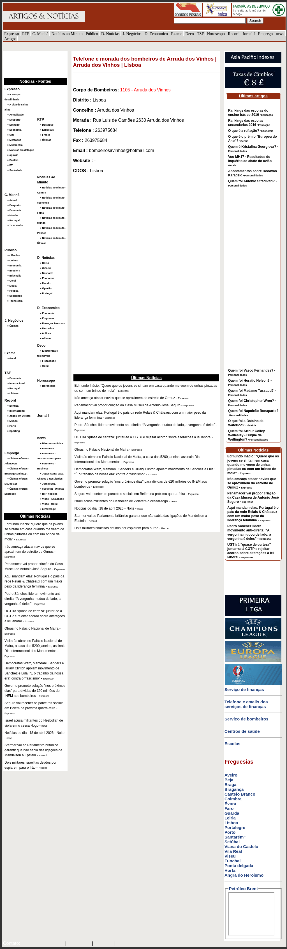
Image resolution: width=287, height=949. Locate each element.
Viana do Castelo (241, 846)
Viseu (230, 856)
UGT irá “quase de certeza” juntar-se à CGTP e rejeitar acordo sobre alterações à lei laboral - (250, 551)
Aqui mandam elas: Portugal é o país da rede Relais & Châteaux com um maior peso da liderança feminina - (253, 514)
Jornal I (249, 33)
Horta (229, 870)
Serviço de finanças (244, 689)
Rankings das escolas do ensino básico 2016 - (250, 113)
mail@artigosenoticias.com (41, 944)
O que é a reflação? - (250, 131)
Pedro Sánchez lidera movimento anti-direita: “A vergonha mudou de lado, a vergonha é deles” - (249, 532)
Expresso (11, 33)
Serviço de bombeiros (246, 719)
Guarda (231, 813)
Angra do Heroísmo (243, 875)
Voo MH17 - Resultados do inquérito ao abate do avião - (251, 161)
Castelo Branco (239, 794)
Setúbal (232, 841)
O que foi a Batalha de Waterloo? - (245, 423)
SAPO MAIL (79, 944)
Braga (230, 784)
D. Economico (156, 33)
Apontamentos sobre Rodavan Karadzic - (252, 173)
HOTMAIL (104, 944)
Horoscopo (216, 33)
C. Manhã (40, 33)
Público (92, 33)
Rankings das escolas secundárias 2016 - (249, 123)
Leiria (230, 818)
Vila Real (233, 851)
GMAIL (124, 944)
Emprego (265, 33)
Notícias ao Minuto (66, 33)
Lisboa (231, 822)
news (280, 33)
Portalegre (234, 827)
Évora (230, 803)
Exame (176, 33)
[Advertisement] (31, 63)
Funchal (232, 860)
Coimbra (233, 798)
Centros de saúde (242, 731)
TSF (200, 33)
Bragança (234, 789)
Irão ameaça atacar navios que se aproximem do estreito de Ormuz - (251, 483)
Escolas (232, 743)
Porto (229, 832)
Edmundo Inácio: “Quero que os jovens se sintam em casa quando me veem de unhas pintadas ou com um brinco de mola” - (253, 464)
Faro (229, 808)
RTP (25, 33)
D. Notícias (110, 33)
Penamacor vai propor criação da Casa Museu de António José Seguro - (253, 497)
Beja (228, 779)
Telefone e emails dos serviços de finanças (246, 704)
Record (234, 33)
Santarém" (235, 837)
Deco (189, 33)
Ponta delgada (238, 865)
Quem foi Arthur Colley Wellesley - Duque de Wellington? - (248, 435)
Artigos (10, 38)
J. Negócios (132, 33)
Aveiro (230, 775)
